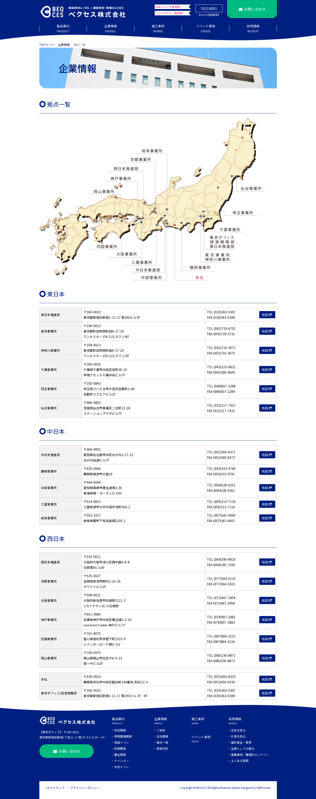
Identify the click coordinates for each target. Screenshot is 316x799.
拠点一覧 (162, 742)
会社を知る (238, 730)
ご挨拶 (161, 730)
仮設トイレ (121, 742)
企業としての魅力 (242, 748)
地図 (267, 314)
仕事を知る (238, 736)
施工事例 (158, 29)
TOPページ (46, 44)
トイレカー (121, 761)
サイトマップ (55, 788)
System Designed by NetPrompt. (251, 788)
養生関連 (120, 754)
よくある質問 (240, 761)
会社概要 (162, 736)
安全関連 (120, 730)
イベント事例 (205, 29)
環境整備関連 (123, 736)
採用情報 (253, 29)
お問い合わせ (252, 9)
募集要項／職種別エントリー (250, 754)
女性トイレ (121, 767)
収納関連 (120, 748)
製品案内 (63, 29)
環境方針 (162, 748)
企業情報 (110, 29)
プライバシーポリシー (84, 788)
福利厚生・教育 (241, 742)
